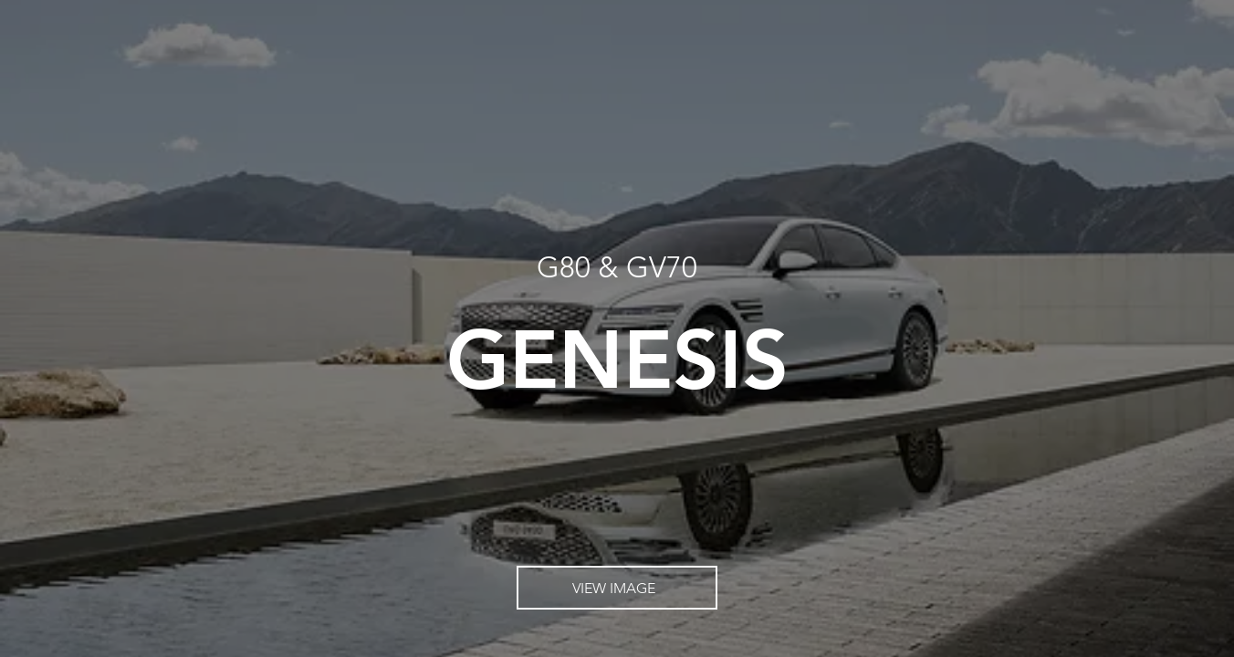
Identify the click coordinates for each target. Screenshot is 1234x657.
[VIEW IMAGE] (617, 588)
